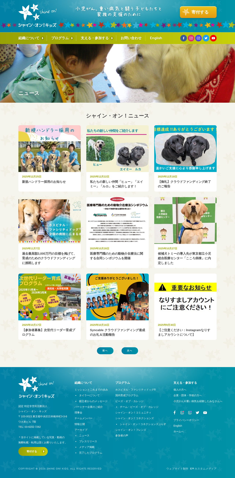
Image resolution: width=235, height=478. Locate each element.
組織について (28, 38)
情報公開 (80, 424)
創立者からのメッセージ (93, 401)
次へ (130, 350)
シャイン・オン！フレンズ (130, 429)
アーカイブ (81, 429)
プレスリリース (88, 441)
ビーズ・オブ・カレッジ (129, 401)
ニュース (84, 435)
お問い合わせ (131, 38)
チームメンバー (84, 418)
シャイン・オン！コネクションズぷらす (143, 424)
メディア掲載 (87, 447)
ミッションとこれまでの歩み (91, 389)
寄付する (32, 451)
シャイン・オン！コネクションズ (134, 418)
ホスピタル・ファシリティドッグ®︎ (135, 389)
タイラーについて (89, 395)
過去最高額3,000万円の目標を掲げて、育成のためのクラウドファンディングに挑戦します (49, 258)
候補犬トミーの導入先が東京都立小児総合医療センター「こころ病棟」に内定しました (184, 258)
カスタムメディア (203, 468)
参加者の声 (121, 435)
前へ (105, 350)
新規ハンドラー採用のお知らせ (44, 182)
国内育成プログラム (126, 395)
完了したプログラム (90, 452)
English (156, 38)
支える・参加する (95, 38)
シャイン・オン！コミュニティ (133, 412)
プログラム (60, 38)
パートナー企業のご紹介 (89, 406)
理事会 (78, 412)
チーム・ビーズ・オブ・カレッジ (139, 406)
